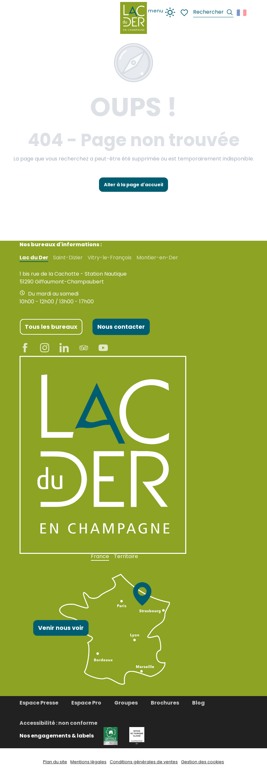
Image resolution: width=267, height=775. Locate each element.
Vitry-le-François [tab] (110, 257)
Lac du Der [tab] (34, 257)
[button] (213, 12)
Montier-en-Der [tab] (157, 257)
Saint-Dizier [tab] (68, 257)
